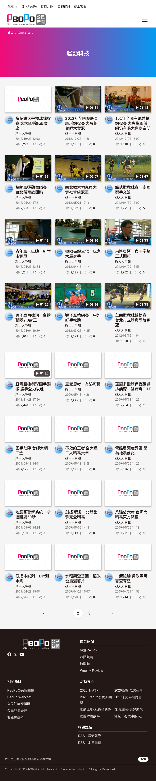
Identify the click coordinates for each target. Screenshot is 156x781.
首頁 (10, 33)
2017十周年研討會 (128, 697)
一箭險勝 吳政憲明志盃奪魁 (131, 578)
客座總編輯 (15, 717)
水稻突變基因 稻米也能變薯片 (83, 578)
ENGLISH (47, 6)
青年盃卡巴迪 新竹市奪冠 (33, 253)
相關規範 (86, 657)
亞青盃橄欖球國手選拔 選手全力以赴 (33, 386)
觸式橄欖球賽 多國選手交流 (133, 189)
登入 (14, 6)
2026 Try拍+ (89, 690)
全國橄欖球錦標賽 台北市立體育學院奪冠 (133, 319)
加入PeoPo (29, 6)
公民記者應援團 (18, 704)
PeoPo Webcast (19, 697)
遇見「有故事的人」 (129, 716)
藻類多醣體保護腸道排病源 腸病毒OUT (133, 386)
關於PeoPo (88, 650)
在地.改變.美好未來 (128, 709)
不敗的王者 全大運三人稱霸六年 (81, 450)
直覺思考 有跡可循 (83, 384)
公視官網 (63, 6)
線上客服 (80, 6)
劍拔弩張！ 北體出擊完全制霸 (81, 514)
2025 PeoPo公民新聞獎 (96, 699)
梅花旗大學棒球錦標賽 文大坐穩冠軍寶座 (33, 123)
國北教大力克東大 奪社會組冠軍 (83, 189)
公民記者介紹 (17, 710)
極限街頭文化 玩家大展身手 (83, 253)
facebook (9, 654)
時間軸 (85, 663)
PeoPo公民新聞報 (20, 690)
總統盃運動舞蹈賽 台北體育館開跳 (33, 189)
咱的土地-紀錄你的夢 (95, 709)
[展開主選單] (145, 20)
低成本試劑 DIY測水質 (32, 578)
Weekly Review (91, 670)
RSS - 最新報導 (89, 736)
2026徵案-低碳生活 (128, 690)
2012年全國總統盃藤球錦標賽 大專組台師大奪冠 (81, 123)
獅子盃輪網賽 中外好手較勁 (83, 317)
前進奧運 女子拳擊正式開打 (133, 253)
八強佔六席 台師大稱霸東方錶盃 (131, 514)
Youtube (22, 654)
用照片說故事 (90, 716)
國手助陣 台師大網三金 (31, 450)
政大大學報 (23, 133)
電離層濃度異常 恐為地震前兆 (131, 450)
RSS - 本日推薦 (89, 743)
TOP (143, 759)
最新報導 (24, 33)
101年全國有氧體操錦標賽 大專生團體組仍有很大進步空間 (133, 123)
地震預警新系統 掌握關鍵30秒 (33, 514)
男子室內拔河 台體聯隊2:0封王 (33, 317)
